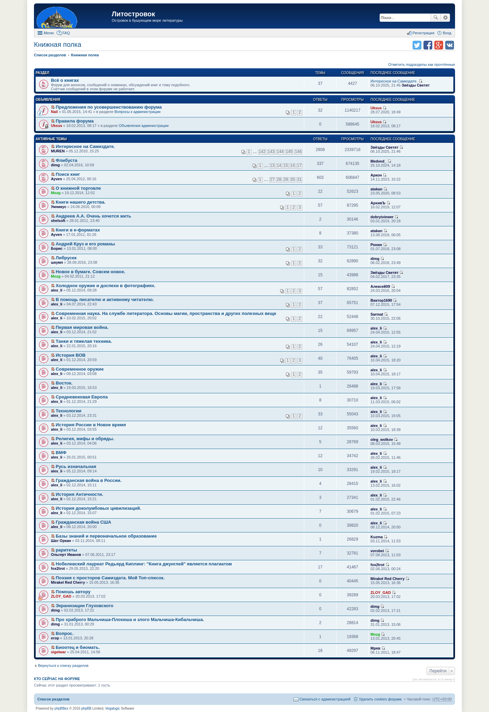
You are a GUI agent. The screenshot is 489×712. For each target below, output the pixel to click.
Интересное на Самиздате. (393, 81)
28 (279, 179)
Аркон (376, 175)
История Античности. (79, 494)
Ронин (376, 245)
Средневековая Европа (82, 396)
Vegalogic (112, 708)
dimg (55, 165)
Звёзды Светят (416, 85)
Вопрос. (64, 633)
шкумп (57, 262)
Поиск (436, 18)
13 (272, 165)
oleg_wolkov (381, 439)
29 (286, 179)
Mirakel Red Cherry (68, 582)
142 (262, 151)
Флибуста (66, 160)
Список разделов (53, 699)
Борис (56, 248)
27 (272, 179)
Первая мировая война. (82, 327)
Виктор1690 (381, 300)
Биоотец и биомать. (78, 647)
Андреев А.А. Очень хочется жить (93, 216)
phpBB (86, 708)
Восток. (64, 383)
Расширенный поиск (445, 18)
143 (271, 151)
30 (292, 179)
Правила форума (75, 121)
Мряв (375, 648)
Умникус (58, 207)
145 (289, 151)
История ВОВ (71, 355)
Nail (54, 112)
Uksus (376, 108)
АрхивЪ (377, 203)
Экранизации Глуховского (84, 605)
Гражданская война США (83, 522)
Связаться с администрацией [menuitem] (325, 699)
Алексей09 (380, 286)
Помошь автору (73, 591)
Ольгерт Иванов (66, 554)
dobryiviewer (382, 217)
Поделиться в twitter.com (417, 45)
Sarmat (376, 314)
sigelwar (58, 652)
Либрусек (66, 257)
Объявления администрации (144, 126)
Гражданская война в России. (89, 480)
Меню (49, 33)
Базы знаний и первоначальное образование (106, 536)
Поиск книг (68, 174)
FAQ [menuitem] (66, 33)
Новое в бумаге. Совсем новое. (90, 271)
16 (292, 165)
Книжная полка (57, 44)
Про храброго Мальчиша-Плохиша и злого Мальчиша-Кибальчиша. (130, 619)
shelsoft (58, 221)
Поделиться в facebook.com (427, 45)
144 (280, 151)
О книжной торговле (78, 188)
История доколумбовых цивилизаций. (98, 508)
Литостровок (133, 14)
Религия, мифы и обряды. (85, 438)
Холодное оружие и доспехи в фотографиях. (106, 285)
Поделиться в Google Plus (438, 45)
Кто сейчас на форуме (57, 679)
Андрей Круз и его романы (85, 243)
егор (55, 638)
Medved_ (378, 161)
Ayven (56, 179)
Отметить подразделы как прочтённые (421, 64)
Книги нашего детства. (81, 202)
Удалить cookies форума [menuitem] (380, 699)
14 (279, 165)
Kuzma (376, 537)
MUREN (58, 151)
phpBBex (62, 708)
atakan (376, 189)
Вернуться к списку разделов (63, 665)
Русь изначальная (76, 466)
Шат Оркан (61, 541)
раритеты (66, 549)
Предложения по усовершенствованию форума (109, 107)
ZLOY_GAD (61, 596)
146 (298, 151)
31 (299, 179)
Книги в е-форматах (78, 229)
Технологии (69, 410)
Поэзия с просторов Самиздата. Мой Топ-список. (110, 577)
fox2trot (58, 568)
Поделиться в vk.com (449, 45)
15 (286, 165)
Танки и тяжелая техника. (84, 341)
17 (299, 165)
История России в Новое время (91, 424)
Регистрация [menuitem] (423, 33)
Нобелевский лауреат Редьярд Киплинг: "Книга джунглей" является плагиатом (144, 563)
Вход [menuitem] (447, 33)
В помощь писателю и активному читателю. (105, 299)
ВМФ (61, 452)
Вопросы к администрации (137, 112)
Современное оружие (80, 369)
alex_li (56, 290)
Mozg (55, 193)
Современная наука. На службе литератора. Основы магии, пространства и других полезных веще (166, 313)
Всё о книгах (65, 80)
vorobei (377, 551)
